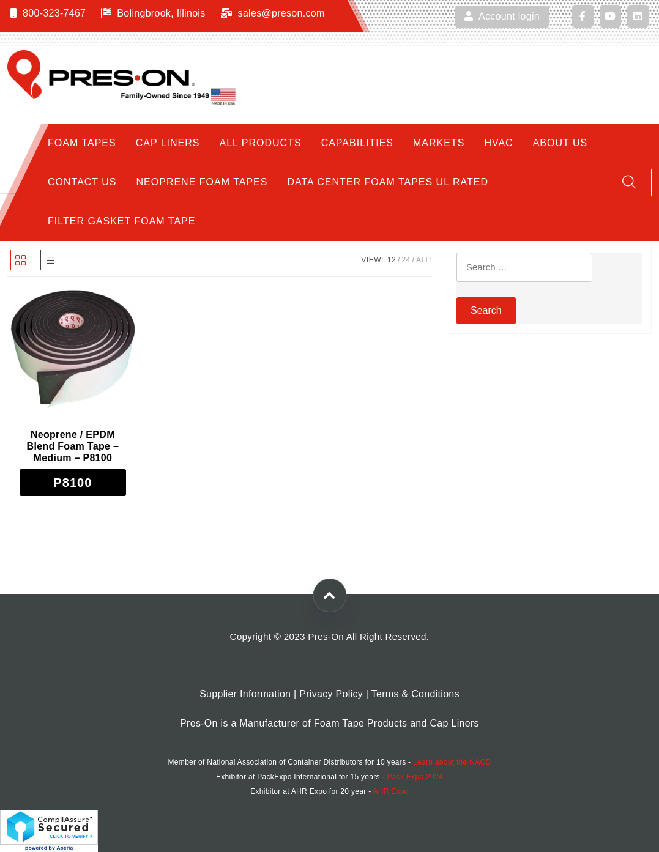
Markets (438, 143)
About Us (560, 143)
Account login (502, 16)
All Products (261, 143)
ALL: (424, 260)
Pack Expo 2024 (415, 776)
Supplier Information (245, 694)
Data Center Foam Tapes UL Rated (387, 182)
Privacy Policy (331, 694)
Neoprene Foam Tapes (202, 182)
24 (406, 260)
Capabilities (357, 143)
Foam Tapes (82, 143)
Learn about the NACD (452, 762)
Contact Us (82, 182)
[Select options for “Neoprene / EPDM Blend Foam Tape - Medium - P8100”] (73, 482)
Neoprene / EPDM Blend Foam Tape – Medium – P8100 (73, 446)
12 (391, 260)
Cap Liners (168, 143)
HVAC (498, 143)
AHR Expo (390, 791)
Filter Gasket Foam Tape (121, 221)
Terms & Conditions (415, 694)
